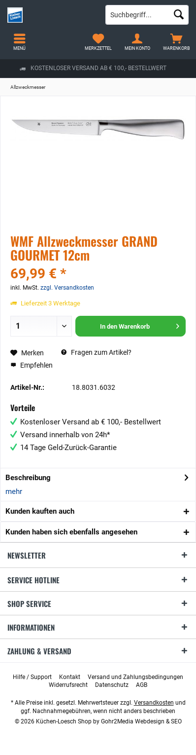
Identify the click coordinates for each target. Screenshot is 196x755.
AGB (141, 684)
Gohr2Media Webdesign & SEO (141, 721)
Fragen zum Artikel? (96, 352)
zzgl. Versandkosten (67, 287)
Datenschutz (112, 684)
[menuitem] (176, 42)
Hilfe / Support (32, 677)
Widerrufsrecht (68, 684)
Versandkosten (154, 702)
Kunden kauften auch (39, 511)
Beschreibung (28, 477)
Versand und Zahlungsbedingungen (135, 677)
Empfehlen (31, 365)
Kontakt (69, 677)
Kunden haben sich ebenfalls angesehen (71, 532)
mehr (13, 491)
